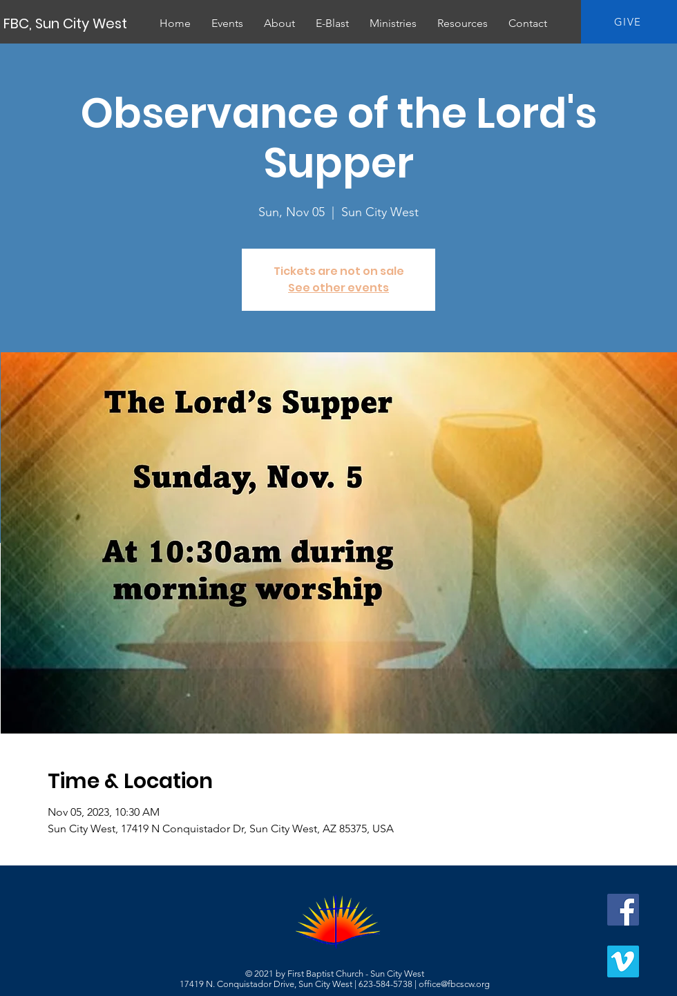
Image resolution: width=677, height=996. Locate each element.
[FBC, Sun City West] (66, 23)
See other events (338, 288)
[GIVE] (629, 22)
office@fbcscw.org (454, 984)
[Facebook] (623, 910)
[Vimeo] (623, 961)
